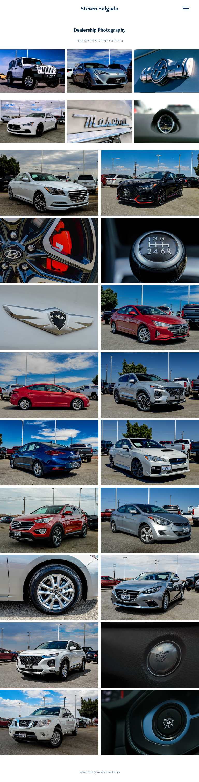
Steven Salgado (99, 8)
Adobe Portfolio (108, 772)
